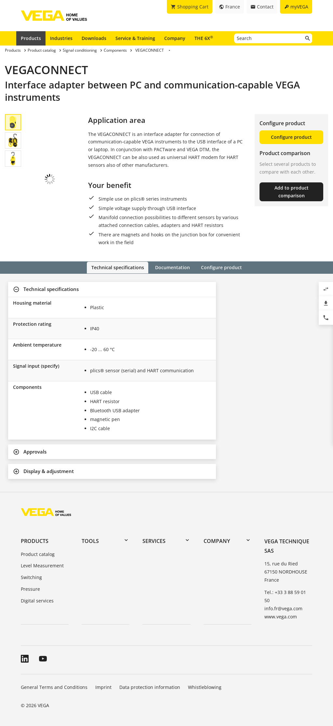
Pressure (30, 589)
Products (31, 38)
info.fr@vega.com (283, 608)
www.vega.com (280, 616)
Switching (31, 577)
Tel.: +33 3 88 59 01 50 (285, 596)
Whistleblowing (204, 687)
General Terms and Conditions (54, 687)
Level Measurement (42, 565)
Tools (90, 541)
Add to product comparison (291, 192)
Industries (61, 38)
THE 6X (203, 38)
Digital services (37, 600)
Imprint (103, 687)
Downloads (94, 38)
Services (154, 541)
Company (174, 38)
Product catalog (38, 554)
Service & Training (135, 38)
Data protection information (149, 687)
